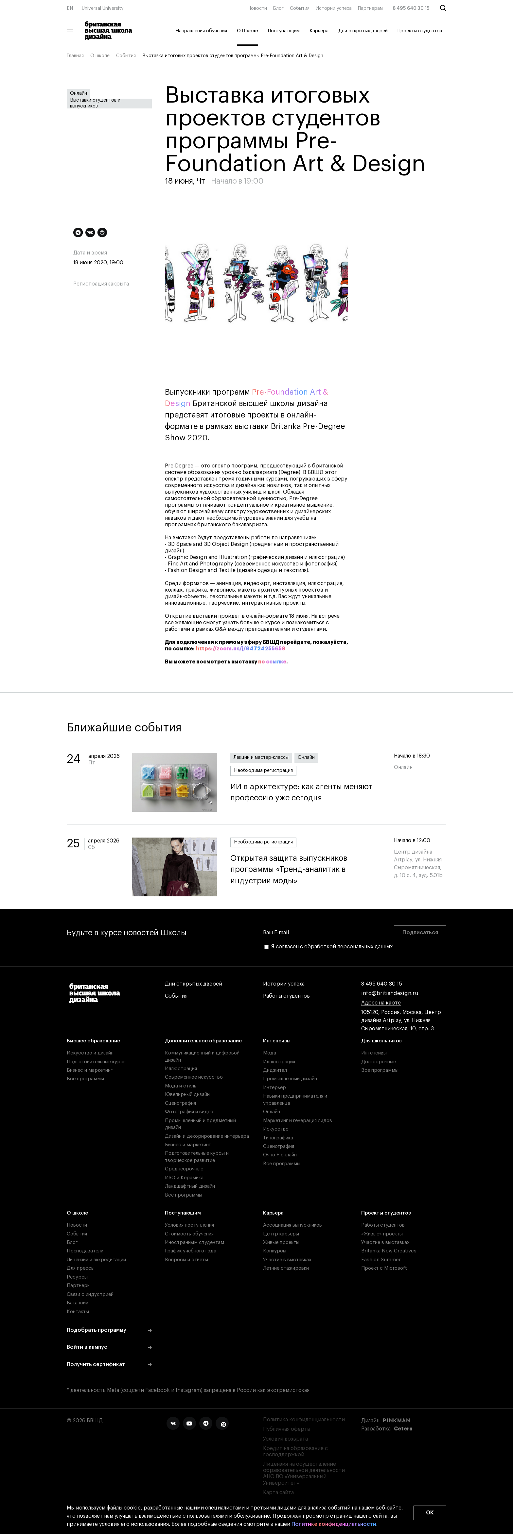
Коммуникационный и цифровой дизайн (202, 1056)
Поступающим (284, 31)
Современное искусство (194, 1077)
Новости (257, 8)
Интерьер (274, 1087)
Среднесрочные (184, 1169)
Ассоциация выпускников (292, 1225)
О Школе (247, 31)
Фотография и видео (189, 1111)
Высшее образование (93, 1040)
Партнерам (370, 8)
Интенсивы (277, 1040)
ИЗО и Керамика (184, 1177)
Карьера (319, 31)
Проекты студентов (420, 31)
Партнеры (79, 1285)
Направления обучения (201, 31)
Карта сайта (278, 1492)
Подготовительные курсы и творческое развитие (197, 1157)
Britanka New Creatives (388, 1250)
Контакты (78, 1311)
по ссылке (272, 661)
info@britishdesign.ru (389, 993)
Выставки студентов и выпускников (95, 103)
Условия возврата (285, 1439)
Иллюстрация (181, 1068)
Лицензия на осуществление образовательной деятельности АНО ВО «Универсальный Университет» (304, 1473)
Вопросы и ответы (186, 1259)
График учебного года (190, 1250)
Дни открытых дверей (363, 31)
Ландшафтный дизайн (190, 1186)
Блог (278, 8)
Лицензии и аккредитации (96, 1259)
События (300, 8)
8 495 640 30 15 (411, 8)
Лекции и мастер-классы (261, 757)
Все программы (85, 1078)
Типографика (278, 1137)
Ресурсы (77, 1277)
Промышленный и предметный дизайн (200, 1124)
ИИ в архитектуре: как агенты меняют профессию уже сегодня (305, 792)
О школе (100, 56)
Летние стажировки (286, 1268)
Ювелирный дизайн (187, 1094)
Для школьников (381, 1040)
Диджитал (275, 1070)
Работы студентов (286, 996)
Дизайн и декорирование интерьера (207, 1136)
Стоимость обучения (189, 1234)
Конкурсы (274, 1250)
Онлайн (78, 93)
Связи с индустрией (90, 1294)
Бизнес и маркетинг (90, 1070)
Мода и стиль (180, 1086)
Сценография (180, 1103)
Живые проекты (281, 1242)
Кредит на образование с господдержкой (295, 1451)
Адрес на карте (381, 1003)
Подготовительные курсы (97, 1061)
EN (70, 8)
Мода (269, 1053)
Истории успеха (334, 8)
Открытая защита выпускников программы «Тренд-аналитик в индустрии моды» (305, 870)
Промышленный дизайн (290, 1078)
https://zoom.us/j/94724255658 (240, 648)
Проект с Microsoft (384, 1268)
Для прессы (81, 1268)
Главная (75, 56)
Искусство (276, 1129)
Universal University (103, 8)
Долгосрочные (378, 1061)
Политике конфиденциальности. (335, 1524)
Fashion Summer (381, 1259)
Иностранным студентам (194, 1242)
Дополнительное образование (203, 1040)
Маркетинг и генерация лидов (297, 1120)
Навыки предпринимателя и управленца (295, 1099)
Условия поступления (189, 1225)
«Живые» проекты (382, 1234)
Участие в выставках (287, 1259)
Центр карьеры (281, 1234)
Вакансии (77, 1302)
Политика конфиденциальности (304, 1419)
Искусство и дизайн (90, 1053)
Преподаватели (85, 1250)
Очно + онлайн (280, 1154)
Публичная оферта (286, 1429)
